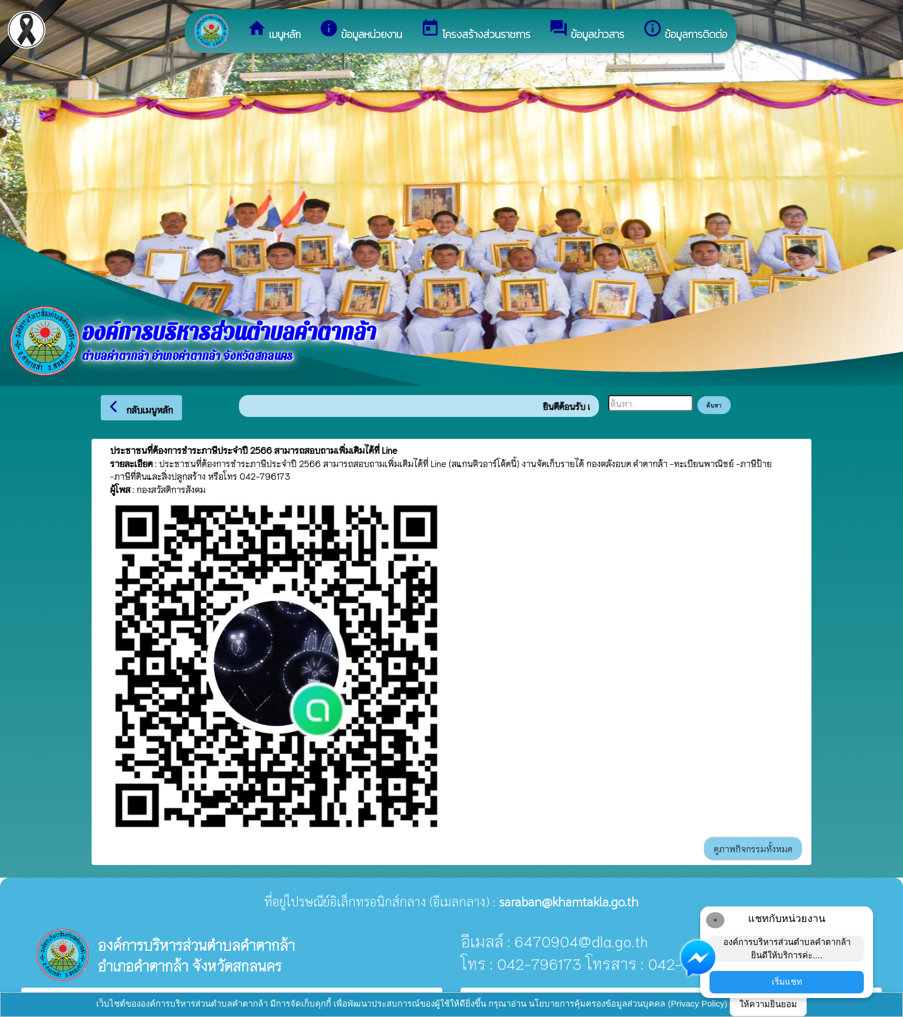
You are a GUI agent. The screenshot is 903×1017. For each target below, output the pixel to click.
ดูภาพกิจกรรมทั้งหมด (753, 848)
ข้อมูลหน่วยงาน (360, 30)
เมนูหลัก (274, 30)
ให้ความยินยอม (768, 1004)
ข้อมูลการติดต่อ (685, 30)
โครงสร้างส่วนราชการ (475, 30)
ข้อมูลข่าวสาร (586, 30)
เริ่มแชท (787, 981)
